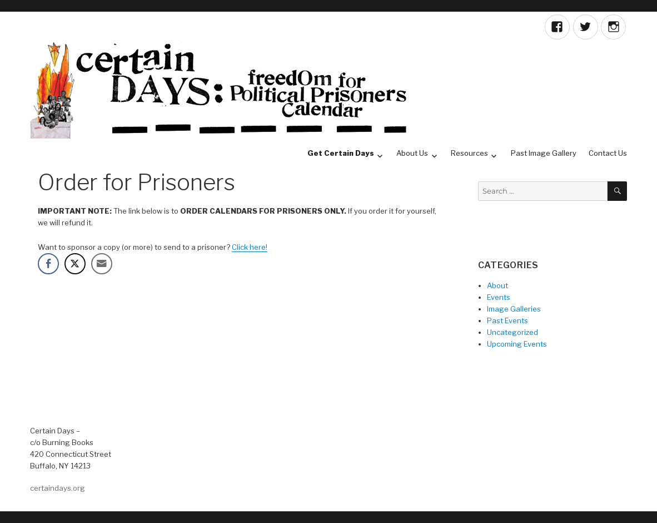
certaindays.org (57, 487)
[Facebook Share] (48, 263)
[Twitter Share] (75, 263)
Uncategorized (512, 332)
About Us (412, 153)
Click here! (249, 247)
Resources (469, 153)
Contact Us (608, 153)
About (497, 285)
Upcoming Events (517, 343)
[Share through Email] (101, 263)
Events (498, 297)
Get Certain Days (340, 153)
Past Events (507, 320)
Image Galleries (514, 308)
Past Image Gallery (543, 153)
